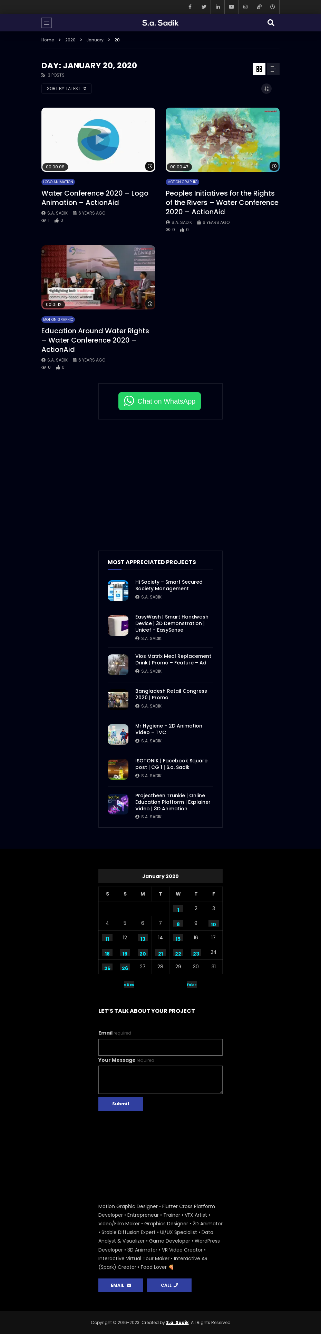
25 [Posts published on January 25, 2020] (107, 967)
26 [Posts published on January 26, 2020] (125, 967)
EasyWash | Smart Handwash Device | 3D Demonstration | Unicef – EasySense (171, 623)
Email (114, 1032)
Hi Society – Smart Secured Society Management (169, 585)
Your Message (126, 1060)
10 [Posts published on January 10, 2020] (213, 924)
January (95, 40)
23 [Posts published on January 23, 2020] (196, 953)
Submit (120, 1104)
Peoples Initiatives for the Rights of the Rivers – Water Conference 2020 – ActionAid (222, 202)
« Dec (129, 984)
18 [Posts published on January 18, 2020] (107, 953)
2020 (70, 40)
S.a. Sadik (57, 213)
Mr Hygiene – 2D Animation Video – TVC (168, 729)
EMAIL (121, 1285)
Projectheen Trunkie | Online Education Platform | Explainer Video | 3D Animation (173, 802)
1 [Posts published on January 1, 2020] (178, 909)
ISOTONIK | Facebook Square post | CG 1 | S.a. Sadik (171, 764)
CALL (169, 1285)
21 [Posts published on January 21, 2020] (160, 953)
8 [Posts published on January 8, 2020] (178, 924)
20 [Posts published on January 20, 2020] (142, 953)
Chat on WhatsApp (167, 401)
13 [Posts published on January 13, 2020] (142, 938)
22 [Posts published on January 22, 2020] (178, 953)
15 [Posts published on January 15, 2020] (178, 938)
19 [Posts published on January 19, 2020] (125, 953)
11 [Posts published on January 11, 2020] (107, 938)
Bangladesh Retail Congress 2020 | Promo (171, 694)
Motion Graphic (182, 182)
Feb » (192, 984)
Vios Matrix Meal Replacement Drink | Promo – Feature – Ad (173, 659)
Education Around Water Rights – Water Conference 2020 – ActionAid (95, 340)
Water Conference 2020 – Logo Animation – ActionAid (94, 197)
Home (47, 40)
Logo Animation (58, 182)
